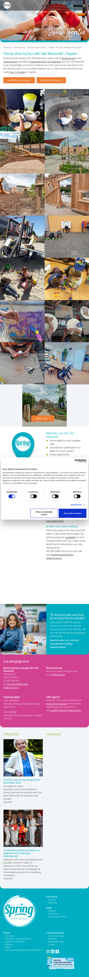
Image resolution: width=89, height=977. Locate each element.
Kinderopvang (19, 47)
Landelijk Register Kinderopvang (65, 710)
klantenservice (58, 674)
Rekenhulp (52, 938)
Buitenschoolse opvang (37, 47)
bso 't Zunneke (17, 71)
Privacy (8, 947)
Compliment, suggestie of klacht (18, 938)
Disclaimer (9, 944)
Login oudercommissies (57, 916)
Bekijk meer (42, 418)
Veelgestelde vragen (56, 941)
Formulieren (10, 936)
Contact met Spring (55, 936)
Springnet (52, 911)
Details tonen (76, 505)
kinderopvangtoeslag (56, 703)
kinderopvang (68, 58)
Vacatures (52, 900)
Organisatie (52, 902)
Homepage (7, 47)
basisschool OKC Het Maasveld (46, 61)
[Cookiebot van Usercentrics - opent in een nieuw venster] (76, 460)
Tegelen (51, 47)
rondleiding (70, 537)
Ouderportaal (53, 913)
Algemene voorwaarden (15, 941)
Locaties (51, 944)
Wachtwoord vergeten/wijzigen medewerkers (23, 950)
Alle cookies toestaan (72, 513)
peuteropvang (10, 61)
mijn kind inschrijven (50, 80)
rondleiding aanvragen (18, 80)
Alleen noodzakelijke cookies (44, 513)
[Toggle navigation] (84, 5)
